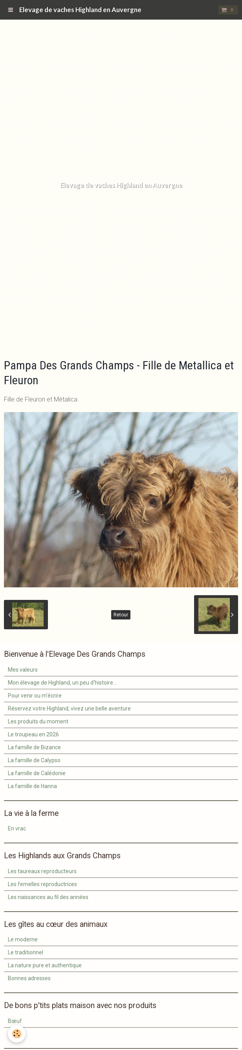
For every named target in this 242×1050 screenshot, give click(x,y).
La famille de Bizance (34, 747)
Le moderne (23, 939)
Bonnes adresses (29, 978)
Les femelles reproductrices (42, 884)
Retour (121, 615)
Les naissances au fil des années (48, 897)
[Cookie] (17, 1034)
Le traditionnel (25, 952)
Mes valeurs (23, 670)
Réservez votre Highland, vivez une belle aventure (69, 708)
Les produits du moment (38, 721)
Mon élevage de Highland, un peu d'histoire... (62, 682)
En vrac (17, 828)
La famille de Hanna (32, 786)
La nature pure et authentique (45, 965)
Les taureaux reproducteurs (42, 871)
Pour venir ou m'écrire (35, 695)
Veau (14, 1034)
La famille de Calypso (34, 760)
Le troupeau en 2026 (33, 734)
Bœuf (15, 1021)
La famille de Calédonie (37, 773)
